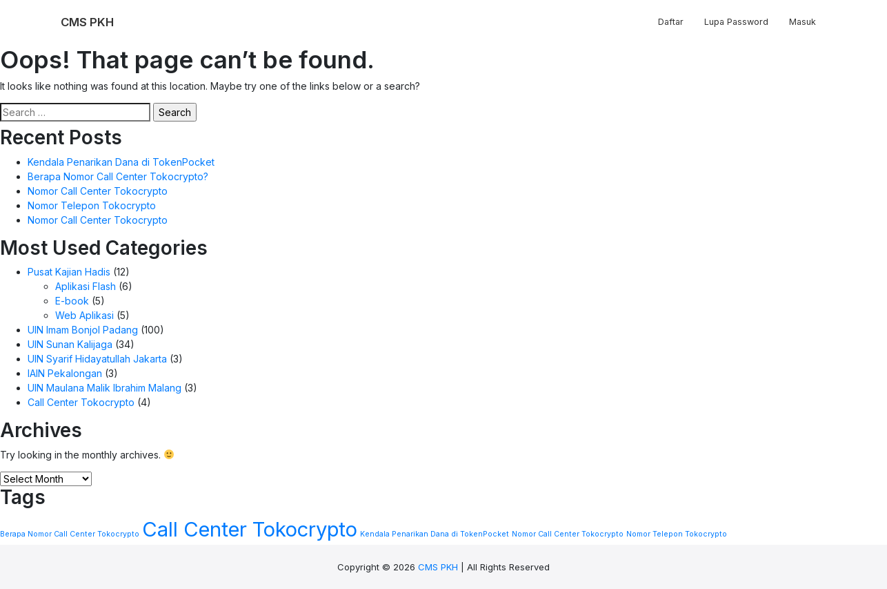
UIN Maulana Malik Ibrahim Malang (104, 388)
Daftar (671, 22)
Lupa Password (736, 22)
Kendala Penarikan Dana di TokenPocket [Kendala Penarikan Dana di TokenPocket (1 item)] (434, 534)
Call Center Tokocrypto (81, 402)
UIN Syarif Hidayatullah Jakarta (97, 359)
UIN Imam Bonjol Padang (83, 330)
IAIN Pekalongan (65, 373)
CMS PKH (438, 566)
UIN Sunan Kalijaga (70, 344)
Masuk (802, 22)
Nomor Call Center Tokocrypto (98, 191)
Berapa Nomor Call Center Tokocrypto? (118, 176)
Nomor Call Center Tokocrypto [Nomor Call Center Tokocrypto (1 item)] (568, 534)
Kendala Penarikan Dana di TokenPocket (121, 162)
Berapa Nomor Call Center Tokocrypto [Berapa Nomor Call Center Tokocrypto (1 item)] (69, 534)
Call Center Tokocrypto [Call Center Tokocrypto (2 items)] (249, 529)
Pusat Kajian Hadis (69, 272)
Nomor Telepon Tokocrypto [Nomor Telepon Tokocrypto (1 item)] (676, 534)
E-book (72, 301)
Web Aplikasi (84, 315)
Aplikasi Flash (85, 286)
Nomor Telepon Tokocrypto (92, 205)
